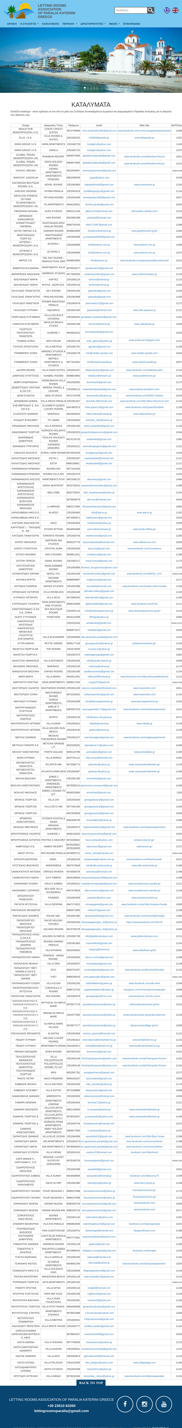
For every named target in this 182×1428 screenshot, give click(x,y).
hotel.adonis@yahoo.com (99, 1217)
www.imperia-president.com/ (144, 389)
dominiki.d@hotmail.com (99, 401)
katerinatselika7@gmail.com (99, 1276)
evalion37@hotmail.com (99, 1152)
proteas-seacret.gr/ (144, 840)
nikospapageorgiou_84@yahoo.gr (99, 922)
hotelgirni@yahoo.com (99, 144)
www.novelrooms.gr (144, 184)
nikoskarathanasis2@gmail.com (99, 506)
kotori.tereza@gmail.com (99, 560)
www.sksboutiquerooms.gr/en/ (144, 610)
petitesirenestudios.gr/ (144, 643)
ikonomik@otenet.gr (99, 324)
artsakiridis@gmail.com (98, 623)
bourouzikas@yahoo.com (99, 840)
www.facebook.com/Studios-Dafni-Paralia (144, 586)
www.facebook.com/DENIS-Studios (144, 395)
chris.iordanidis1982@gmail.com (99, 130)
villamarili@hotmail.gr (99, 676)
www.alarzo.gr (144, 512)
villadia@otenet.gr (99, 723)
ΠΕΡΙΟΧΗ (70, 24)
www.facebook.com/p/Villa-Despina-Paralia (144, 904)
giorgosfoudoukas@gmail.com (99, 1306)
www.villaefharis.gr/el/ (144, 950)
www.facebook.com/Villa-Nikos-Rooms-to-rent (144, 401)
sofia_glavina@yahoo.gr (99, 341)
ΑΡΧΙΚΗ (12, 23)
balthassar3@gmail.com (99, 517)
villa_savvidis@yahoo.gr (99, 1084)
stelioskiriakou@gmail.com (99, 597)
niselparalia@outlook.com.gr (99, 859)
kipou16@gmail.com (99, 548)
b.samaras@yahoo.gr (99, 1109)
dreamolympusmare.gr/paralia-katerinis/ (144, 1014)
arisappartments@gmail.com (99, 1072)
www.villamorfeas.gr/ (144, 414)
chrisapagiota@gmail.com (99, 904)
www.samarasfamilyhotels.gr (144, 1109)
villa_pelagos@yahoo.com (99, 1362)
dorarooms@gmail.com (99, 1051)
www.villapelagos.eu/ (144, 1362)
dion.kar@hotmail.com (99, 499)
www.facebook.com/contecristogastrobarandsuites (144, 130)
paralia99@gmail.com (99, 1169)
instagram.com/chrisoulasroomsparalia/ (144, 989)
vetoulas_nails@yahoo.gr (99, 420)
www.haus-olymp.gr (144, 1183)
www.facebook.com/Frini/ (144, 603)
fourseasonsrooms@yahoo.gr (99, 1191)
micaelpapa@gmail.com (99, 963)
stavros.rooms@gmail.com (99, 957)
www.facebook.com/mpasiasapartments (144, 827)
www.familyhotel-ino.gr (144, 1039)
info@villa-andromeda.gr (99, 865)
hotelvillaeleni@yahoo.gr (99, 983)
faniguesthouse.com (144, 1230)
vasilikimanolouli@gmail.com (99, 671)
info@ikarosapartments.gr (99, 701)
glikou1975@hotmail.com (99, 211)
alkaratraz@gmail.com (99, 479)
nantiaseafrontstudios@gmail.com (99, 485)
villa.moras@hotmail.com (99, 757)
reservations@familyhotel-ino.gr (99, 1039)
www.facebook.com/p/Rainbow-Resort (144, 156)
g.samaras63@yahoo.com (99, 1116)
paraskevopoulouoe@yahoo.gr (99, 1004)
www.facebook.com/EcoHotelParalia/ (144, 969)
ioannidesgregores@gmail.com (99, 446)
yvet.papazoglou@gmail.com (99, 976)
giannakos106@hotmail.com (99, 1356)
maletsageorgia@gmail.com (99, 654)
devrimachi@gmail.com (99, 382)
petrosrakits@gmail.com (99, 1078)
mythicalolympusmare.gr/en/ (144, 1004)
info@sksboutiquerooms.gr (99, 610)
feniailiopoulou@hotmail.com (99, 1123)
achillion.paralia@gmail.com (99, 1326)
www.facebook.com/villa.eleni (144, 983)
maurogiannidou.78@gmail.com (99, 709)
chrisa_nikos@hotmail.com (99, 853)
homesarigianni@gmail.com (99, 1160)
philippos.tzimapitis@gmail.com (99, 1250)
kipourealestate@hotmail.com (99, 542)
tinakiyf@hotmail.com (99, 1288)
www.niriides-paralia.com (144, 353)
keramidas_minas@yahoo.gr (99, 1376)
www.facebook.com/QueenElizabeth (144, 407)
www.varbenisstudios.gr (144, 274)
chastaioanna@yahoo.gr (99, 1342)
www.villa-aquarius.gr (144, 310)
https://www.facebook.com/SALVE (144, 922)
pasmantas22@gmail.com (99, 303)
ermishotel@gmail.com (99, 778)
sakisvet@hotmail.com (99, 1257)
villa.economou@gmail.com (99, 890)
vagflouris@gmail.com (99, 1293)
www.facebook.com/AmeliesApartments (144, 709)
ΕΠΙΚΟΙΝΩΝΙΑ (131, 23)
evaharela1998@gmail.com (99, 1334)
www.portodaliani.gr (144, 752)
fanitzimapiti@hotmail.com (99, 1230)
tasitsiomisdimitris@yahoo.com (99, 1236)
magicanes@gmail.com (99, 579)
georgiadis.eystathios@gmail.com (99, 317)
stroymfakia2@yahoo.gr (99, 820)
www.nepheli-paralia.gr (144, 362)
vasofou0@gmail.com (99, 1300)
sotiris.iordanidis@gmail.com (99, 426)
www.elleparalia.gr (144, 137)
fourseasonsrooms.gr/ (144, 1190)
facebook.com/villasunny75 (144, 1175)
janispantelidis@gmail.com (99, 915)
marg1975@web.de (99, 682)
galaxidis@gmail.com (99, 290)
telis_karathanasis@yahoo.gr (99, 492)
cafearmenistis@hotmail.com (99, 1096)
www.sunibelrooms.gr (144, 375)
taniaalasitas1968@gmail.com (99, 197)
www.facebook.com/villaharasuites (144, 370)
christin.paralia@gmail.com (99, 204)
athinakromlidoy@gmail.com (99, 591)
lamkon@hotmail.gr (99, 279)
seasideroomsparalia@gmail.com (99, 883)
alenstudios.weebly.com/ (144, 211)
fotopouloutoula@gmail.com (99, 1319)
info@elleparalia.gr (99, 137)
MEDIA (115, 24)
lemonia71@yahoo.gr (99, 1102)
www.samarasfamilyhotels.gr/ (144, 764)
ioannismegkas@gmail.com (99, 737)
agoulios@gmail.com (99, 346)
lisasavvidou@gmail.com (99, 1090)
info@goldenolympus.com (99, 936)
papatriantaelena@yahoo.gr (99, 989)
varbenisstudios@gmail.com (99, 274)
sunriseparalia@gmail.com (99, 332)
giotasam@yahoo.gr (99, 764)
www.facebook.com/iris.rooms (144, 996)
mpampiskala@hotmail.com (99, 458)
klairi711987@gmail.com (99, 224)
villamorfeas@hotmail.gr (99, 414)
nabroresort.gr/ (144, 846)
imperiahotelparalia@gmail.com (99, 389)
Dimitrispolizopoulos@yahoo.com (99, 1058)
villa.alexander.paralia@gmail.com (99, 637)
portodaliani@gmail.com (99, 752)
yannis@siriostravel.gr (99, 529)
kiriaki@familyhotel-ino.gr (99, 1045)
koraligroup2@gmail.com (99, 452)
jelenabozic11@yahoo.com (99, 745)
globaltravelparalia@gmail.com (99, 155)
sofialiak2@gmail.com (99, 630)
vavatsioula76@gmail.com (99, 268)
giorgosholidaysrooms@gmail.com (99, 432)
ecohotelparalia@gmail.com (99, 969)
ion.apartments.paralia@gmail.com (99, 1141)
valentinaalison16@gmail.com (99, 1224)
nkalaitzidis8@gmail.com (99, 463)
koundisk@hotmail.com (99, 586)
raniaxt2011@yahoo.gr (99, 1369)
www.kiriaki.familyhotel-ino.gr (144, 1045)
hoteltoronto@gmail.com (99, 535)
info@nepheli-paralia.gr (99, 362)
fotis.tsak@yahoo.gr (99, 1262)
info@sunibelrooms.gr (99, 230)
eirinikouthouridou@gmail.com (99, 573)
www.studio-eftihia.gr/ (144, 529)
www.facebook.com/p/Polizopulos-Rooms (144, 1058)
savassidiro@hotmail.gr (99, 1175)
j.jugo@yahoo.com (99, 177)
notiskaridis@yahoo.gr (99, 523)
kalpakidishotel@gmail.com (99, 184)
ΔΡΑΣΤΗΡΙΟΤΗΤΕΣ (94, 24)
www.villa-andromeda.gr (144, 865)
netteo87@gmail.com (99, 910)
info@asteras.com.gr (99, 244)
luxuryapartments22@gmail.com (99, 1203)
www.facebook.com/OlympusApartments (144, 1263)
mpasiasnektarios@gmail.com (99, 827)
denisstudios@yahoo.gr (99, 395)
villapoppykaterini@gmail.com (99, 1270)
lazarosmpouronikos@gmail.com (99, 833)
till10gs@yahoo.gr (99, 617)
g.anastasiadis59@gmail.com (99, 236)
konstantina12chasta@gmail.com (99, 1349)
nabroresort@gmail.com (99, 846)
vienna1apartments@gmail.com (99, 170)
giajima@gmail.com (99, 1244)
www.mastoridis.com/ (144, 688)
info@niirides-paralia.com (99, 353)
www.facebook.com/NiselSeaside (144, 859)
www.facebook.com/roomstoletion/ (144, 1141)
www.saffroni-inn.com (144, 542)
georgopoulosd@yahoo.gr (99, 643)
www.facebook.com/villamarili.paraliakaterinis (144, 676)
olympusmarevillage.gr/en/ (144, 1025)
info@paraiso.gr (99, 260)
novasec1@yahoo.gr (99, 649)
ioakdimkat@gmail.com (99, 439)
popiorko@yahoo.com (99, 897)
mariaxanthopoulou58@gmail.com (99, 877)
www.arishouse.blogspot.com (144, 340)
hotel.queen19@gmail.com (99, 407)
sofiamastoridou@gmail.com (99, 694)
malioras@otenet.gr (99, 666)
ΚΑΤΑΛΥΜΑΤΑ (50, 23)
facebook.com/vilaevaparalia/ (144, 1224)
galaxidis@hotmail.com (99, 310)
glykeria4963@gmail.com (99, 603)
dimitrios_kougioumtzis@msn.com (99, 567)
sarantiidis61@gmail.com (99, 1136)
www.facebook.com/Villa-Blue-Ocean (144, 1136)
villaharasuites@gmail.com (99, 370)
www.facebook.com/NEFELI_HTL (144, 573)
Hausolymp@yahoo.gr (99, 1183)
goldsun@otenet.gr (99, 729)
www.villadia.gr (144, 723)
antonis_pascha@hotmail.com (99, 1033)
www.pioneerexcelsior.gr (144, 897)
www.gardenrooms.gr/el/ (144, 230)
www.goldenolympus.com (144, 936)
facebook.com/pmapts (144, 1250)
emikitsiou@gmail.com (99, 554)
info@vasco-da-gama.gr (99, 717)
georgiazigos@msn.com (99, 996)
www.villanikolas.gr (144, 324)
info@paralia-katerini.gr (99, 660)
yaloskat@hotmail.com (99, 217)
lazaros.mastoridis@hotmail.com (99, 688)
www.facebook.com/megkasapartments (144, 737)
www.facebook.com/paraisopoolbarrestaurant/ (144, 260)
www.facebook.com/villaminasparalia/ (144, 1376)
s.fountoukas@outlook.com (99, 1313)
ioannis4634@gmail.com (99, 943)
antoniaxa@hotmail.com (99, 871)
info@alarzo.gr (99, 512)
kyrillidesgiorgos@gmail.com (99, 191)
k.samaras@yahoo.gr (99, 1130)
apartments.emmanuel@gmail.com (99, 785)
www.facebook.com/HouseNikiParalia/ (144, 915)
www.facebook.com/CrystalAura (144, 548)
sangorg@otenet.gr (99, 949)
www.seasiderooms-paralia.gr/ (144, 883)
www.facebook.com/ (144, 1202)
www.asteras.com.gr (144, 244)
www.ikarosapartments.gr (144, 701)
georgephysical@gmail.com (99, 799)
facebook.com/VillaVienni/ (144, 1152)
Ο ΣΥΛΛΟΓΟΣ (30, 24)
